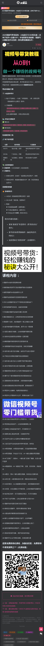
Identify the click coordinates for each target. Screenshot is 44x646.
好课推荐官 (32, 20)
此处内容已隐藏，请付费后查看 (22, 596)
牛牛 (8, 44)
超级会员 (12, 20)
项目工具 (7, 635)
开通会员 (22, 28)
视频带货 (29, 632)
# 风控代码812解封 (34, 641)
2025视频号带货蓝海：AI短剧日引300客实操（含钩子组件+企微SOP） (21, 37)
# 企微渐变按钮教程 (9, 641)
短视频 (20, 632)
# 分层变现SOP (22, 641)
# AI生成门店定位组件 (22, 638)
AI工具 (12, 632)
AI (5, 632)
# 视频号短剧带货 (8, 638)
